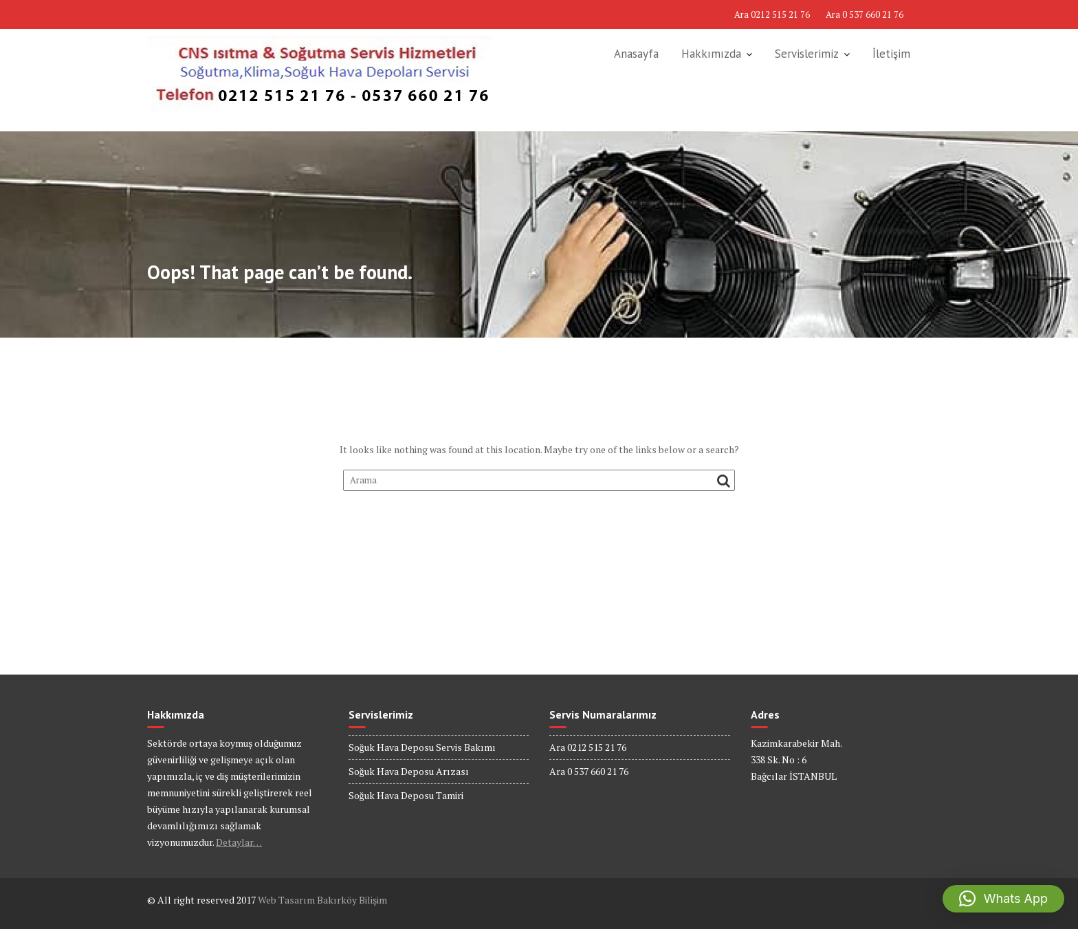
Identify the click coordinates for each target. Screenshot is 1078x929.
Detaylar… (239, 842)
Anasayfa (636, 53)
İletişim (891, 53)
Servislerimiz (807, 53)
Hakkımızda (711, 53)
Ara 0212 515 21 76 (772, 14)
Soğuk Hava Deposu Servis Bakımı (422, 747)
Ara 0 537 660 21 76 (864, 14)
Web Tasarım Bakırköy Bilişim (322, 899)
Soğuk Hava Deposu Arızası (409, 771)
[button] (1003, 898)
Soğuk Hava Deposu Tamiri (406, 795)
